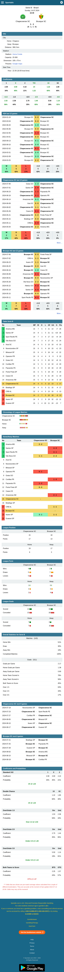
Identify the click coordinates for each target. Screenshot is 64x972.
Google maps (17, 64)
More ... (59, 243)
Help (32, 939)
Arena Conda (17, 54)
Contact (32, 953)
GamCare (32, 926)
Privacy (32, 943)
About (32, 949)
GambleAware (32, 919)
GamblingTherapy (32, 923)
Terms (32, 946)
